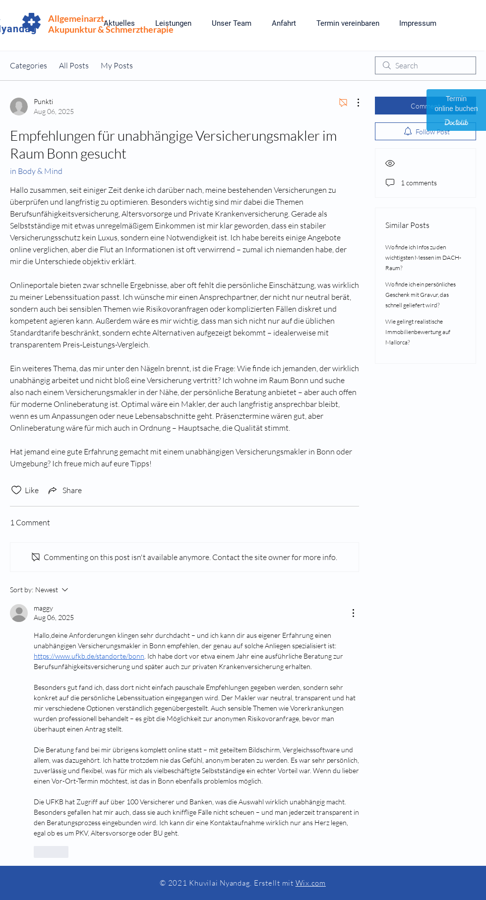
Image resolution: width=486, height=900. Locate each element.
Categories (28, 65)
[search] (425, 65)
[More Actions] (353, 103)
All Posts (74, 65)
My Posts (117, 65)
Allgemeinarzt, (77, 18)
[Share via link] (64, 490)
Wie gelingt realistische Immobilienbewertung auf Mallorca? (417, 332)
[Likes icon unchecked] (16, 490)
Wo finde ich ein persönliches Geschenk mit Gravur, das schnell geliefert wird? (420, 295)
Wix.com (311, 883)
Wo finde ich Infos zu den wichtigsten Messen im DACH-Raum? (423, 257)
